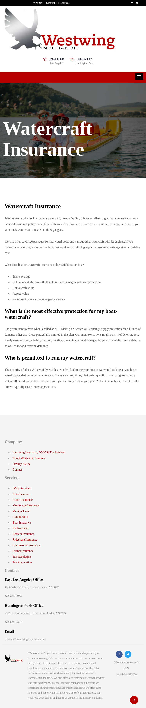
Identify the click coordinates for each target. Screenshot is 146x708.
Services (64, 3)
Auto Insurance (22, 494)
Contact (17, 469)
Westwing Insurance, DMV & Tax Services (39, 452)
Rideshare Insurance (25, 539)
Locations (51, 3)
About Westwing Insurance (29, 458)
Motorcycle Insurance (26, 505)
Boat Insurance (22, 522)
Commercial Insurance (26, 545)
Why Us (37, 3)
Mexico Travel (21, 511)
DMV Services (22, 488)
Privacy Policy (21, 463)
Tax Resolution (22, 556)
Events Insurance (23, 551)
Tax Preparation (22, 562)
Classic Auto (20, 516)
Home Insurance (23, 499)
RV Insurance (21, 528)
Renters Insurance (23, 533)
